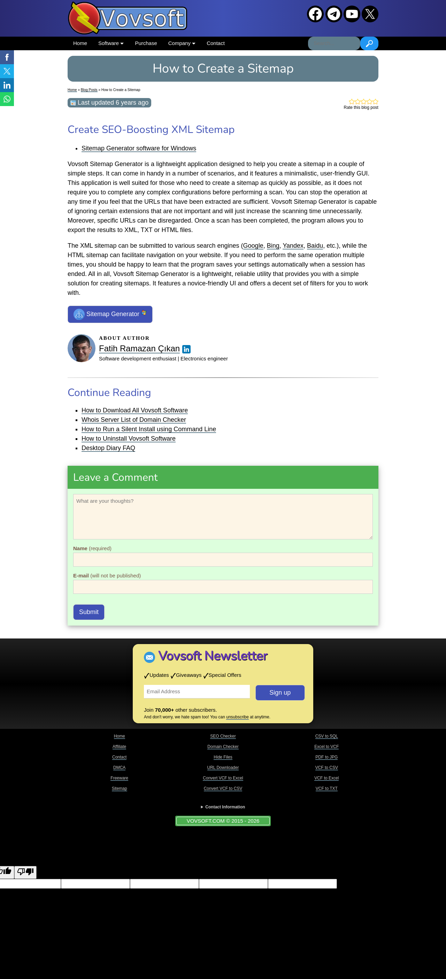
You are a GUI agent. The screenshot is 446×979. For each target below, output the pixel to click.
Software (111, 43)
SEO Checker (223, 736)
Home (80, 43)
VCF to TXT (327, 788)
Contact (216, 43)
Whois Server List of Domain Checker (134, 419)
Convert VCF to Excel (223, 778)
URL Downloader (223, 767)
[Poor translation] (25, 872)
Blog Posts (89, 90)
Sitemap (119, 788)
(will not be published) (107, 575)
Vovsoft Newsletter (212, 656)
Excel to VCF (326, 746)
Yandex (293, 245)
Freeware (119, 778)
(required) (92, 548)
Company (181, 43)
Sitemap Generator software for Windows (139, 148)
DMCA (119, 767)
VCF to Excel (326, 778)
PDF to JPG (326, 757)
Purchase (146, 43)
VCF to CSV (326, 767)
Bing (273, 245)
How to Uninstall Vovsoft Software (129, 438)
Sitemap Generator (110, 314)
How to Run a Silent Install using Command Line (149, 429)
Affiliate (119, 746)
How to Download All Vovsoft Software (135, 410)
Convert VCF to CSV (223, 788)
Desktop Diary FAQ (108, 447)
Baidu (315, 245)
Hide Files (223, 757)
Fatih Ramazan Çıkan (139, 348)
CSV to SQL (326, 736)
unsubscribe (237, 717)
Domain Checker (222, 746)
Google (253, 245)
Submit (89, 611)
